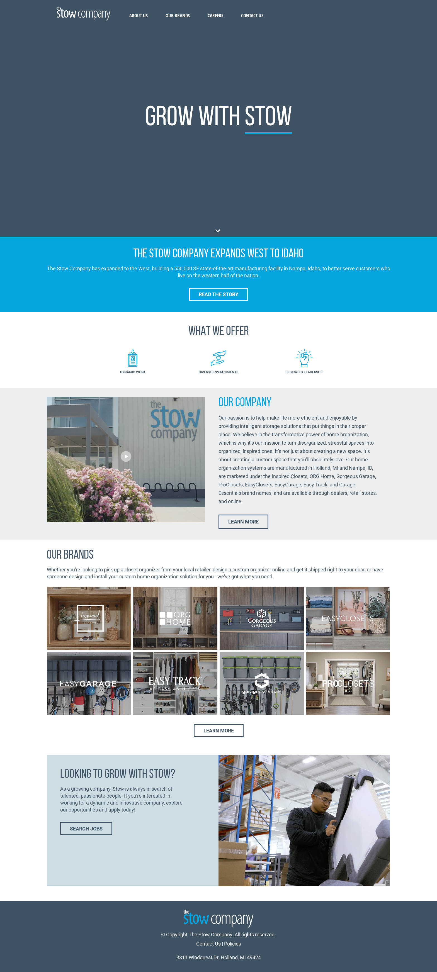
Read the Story (218, 294)
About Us (138, 15)
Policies (232, 944)
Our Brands (178, 15)
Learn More (243, 522)
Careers (215, 15)
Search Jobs (86, 829)
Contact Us (252, 15)
